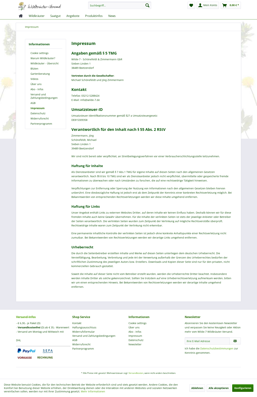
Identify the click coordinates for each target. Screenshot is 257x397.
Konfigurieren (242, 388)
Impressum (38, 108)
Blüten (34, 68)
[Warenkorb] (231, 5)
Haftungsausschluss (84, 327)
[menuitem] (119, 7)
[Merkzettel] (191, 5)
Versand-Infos (26, 317)
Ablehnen (197, 388)
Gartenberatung (40, 73)
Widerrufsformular (83, 331)
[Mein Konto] (208, 5)
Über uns (36, 84)
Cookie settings (40, 53)
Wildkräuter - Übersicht (45, 63)
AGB (33, 103)
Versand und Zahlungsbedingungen (44, 96)
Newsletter (135, 344)
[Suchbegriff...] (119, 5)
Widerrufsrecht (40, 118)
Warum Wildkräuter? (43, 58)
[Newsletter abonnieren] (235, 341)
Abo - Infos (37, 89)
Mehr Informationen (93, 391)
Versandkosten (135, 373)
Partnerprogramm (41, 123)
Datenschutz (38, 113)
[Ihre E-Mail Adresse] (207, 341)
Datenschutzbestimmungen (216, 348)
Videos (34, 79)
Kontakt (76, 323)
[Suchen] (147, 5)
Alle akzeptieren (219, 388)
